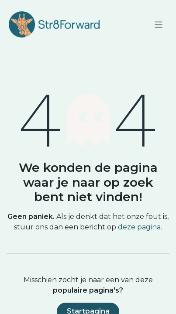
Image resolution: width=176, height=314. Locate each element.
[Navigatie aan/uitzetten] (159, 24)
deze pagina (139, 227)
